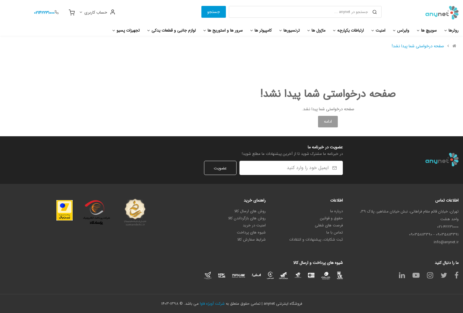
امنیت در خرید (254, 225)
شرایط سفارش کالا (251, 239)
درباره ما (336, 211)
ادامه (328, 121)
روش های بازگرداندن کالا (247, 218)
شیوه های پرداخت (251, 232)
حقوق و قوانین (331, 218)
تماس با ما (334, 232)
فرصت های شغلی (329, 225)
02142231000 (44, 12)
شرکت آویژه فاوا (212, 304)
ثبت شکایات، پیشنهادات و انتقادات (316, 239)
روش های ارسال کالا (250, 211)
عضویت (220, 168)
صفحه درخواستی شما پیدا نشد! (418, 46)
